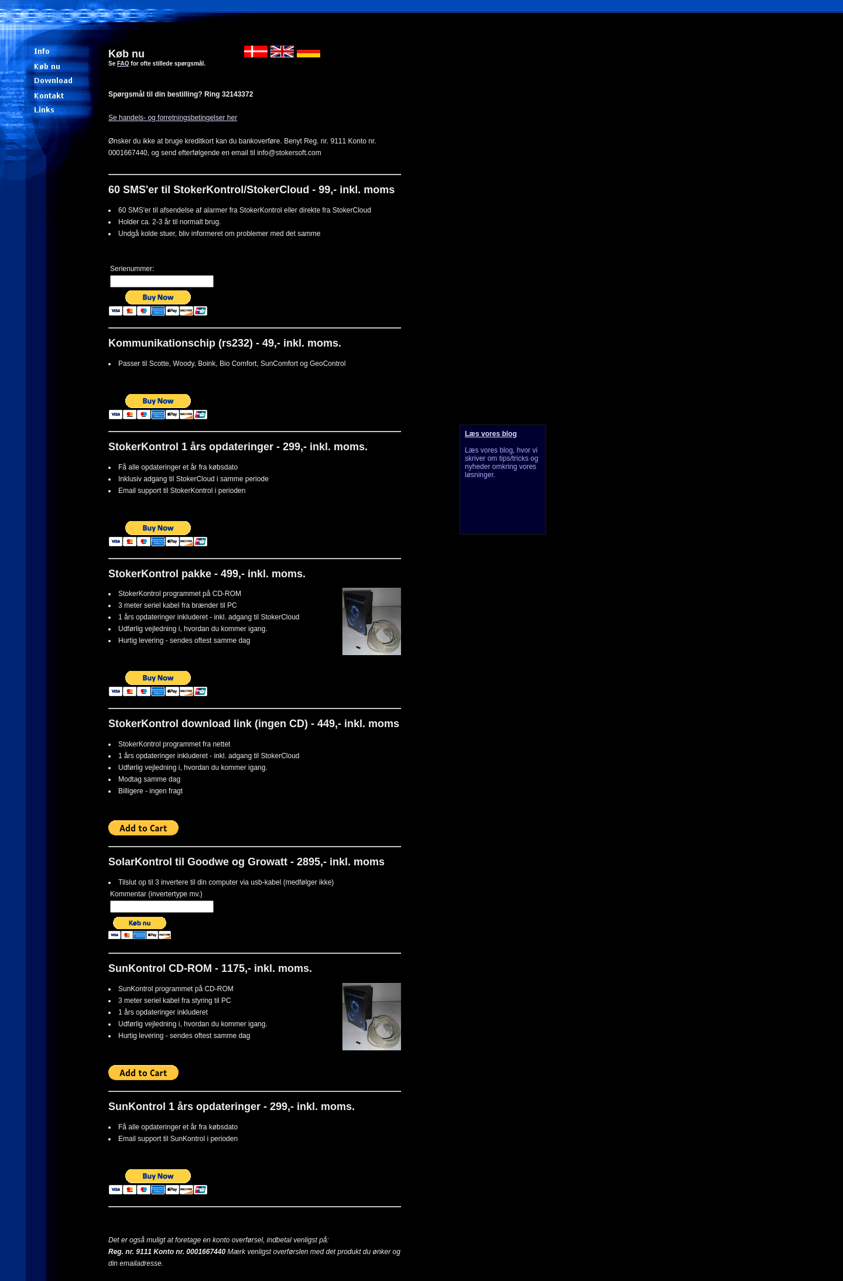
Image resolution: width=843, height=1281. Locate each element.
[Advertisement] (498, 726)
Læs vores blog (491, 434)
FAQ (123, 63)
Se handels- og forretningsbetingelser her (172, 118)
